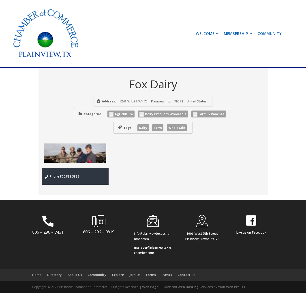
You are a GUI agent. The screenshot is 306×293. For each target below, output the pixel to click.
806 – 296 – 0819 (98, 231)
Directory (54, 275)
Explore (118, 275)
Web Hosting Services (195, 287)
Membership (236, 33)
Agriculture (121, 114)
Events (167, 275)
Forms (151, 275)
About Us (75, 275)
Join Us (135, 275)
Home (36, 275)
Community (270, 33)
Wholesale (176, 128)
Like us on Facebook (251, 232)
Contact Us (186, 275)
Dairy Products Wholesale (162, 114)
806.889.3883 (69, 176)
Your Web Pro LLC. (232, 287)
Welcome (205, 33)
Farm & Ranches (209, 114)
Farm (158, 128)
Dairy (143, 128)
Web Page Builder (156, 287)
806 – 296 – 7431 (48, 232)
